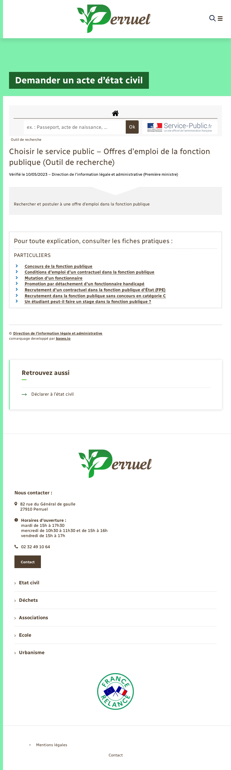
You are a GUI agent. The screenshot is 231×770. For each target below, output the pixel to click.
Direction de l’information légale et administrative (57, 333)
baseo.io (63, 338)
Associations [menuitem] (31, 617)
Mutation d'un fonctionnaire (53, 278)
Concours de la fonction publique (58, 266)
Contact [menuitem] (116, 755)
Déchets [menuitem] (26, 600)
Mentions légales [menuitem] (51, 745)
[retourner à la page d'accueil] (114, 19)
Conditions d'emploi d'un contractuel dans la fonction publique (89, 272)
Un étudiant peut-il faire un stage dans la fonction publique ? (88, 301)
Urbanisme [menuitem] (29, 652)
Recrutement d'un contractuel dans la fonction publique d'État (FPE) (95, 289)
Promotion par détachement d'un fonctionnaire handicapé (84, 283)
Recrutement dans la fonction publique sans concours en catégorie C (95, 295)
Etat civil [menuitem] (26, 583)
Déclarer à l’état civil (48, 394)
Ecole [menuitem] (22, 635)
